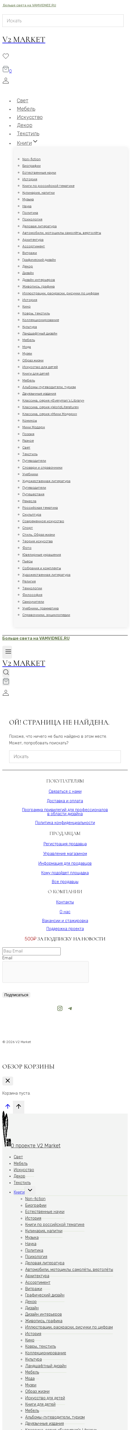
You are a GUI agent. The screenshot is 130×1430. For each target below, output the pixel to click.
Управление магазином (65, 853)
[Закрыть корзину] (7, 1081)
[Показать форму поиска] (6, 672)
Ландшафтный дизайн (39, 333)
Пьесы (27, 561)
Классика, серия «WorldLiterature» (50, 407)
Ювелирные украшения (41, 555)
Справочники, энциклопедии (46, 615)
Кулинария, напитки (38, 193)
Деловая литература (39, 226)
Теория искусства (37, 541)
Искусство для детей (40, 367)
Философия (32, 595)
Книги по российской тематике (48, 186)
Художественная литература (46, 481)
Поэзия (28, 434)
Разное (28, 441)
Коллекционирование (40, 320)
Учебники (30, 474)
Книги (19, 1192)
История (29, 179)
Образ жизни (33, 360)
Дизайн (28, 273)
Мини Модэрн (33, 427)
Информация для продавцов (65, 863)
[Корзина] (7, 71)
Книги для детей (35, 373)
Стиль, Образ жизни (38, 535)
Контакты (65, 902)
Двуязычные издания (39, 394)
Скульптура (31, 514)
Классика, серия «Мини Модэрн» (49, 414)
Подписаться (16, 995)
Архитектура (33, 240)
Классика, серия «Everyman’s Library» (53, 400)
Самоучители (33, 602)
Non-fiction (31, 159)
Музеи (27, 353)
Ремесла (29, 501)
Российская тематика (40, 508)
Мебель (28, 340)
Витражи (29, 253)
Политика (30, 213)
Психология (32, 219)
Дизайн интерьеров (38, 280)
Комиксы (29, 420)
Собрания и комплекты (41, 568)
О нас (65, 911)
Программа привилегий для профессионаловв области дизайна (65, 811)
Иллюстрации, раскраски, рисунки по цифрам (60, 293)
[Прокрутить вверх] (7, 1108)
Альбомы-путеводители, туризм (49, 387)
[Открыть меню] (7, 652)
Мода (26, 347)
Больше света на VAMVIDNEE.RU (29, 5)
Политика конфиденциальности (65, 822)
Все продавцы (65, 881)
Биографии (31, 166)
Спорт (27, 528)
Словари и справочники (42, 467)
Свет (26, 447)
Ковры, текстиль (36, 313)
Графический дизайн (39, 260)
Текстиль (30, 454)
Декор (27, 266)
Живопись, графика (38, 286)
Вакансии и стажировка (65, 920)
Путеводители (34, 461)
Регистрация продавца (65, 844)
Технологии (32, 588)
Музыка (28, 199)
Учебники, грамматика (40, 608)
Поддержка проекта (65, 928)
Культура (29, 327)
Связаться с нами (65, 791)
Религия (29, 581)
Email (7, 958)
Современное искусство (43, 521)
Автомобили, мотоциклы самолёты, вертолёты (61, 233)
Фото (26, 548)
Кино (26, 306)
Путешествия (33, 494)
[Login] (63, 82)
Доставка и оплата (65, 801)
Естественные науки (39, 173)
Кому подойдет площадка (65, 872)
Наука (26, 206)
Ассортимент (33, 246)
